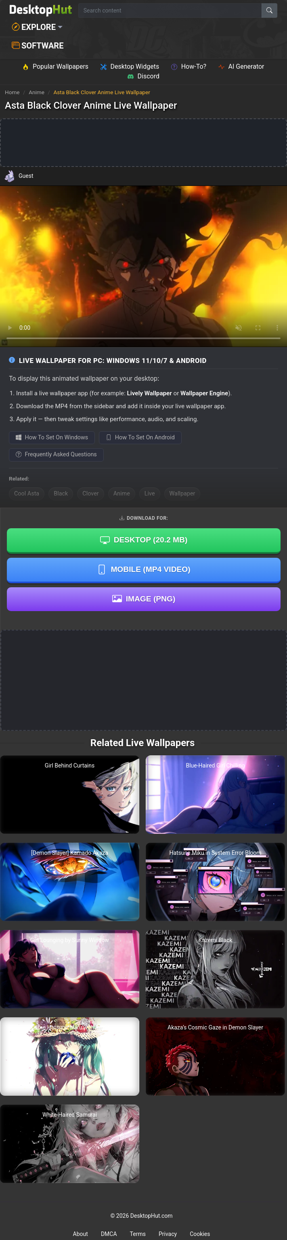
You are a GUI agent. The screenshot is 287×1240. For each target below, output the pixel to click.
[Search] (269, 10)
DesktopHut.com (151, 1216)
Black (61, 493)
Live (150, 493)
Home (12, 92)
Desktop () (144, 540)
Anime (37, 92)
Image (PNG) (144, 598)
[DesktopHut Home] (41, 10)
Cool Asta (26, 493)
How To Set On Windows (52, 437)
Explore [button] (34, 27)
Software (37, 46)
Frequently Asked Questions (56, 454)
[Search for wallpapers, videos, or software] (170, 10)
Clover (90, 493)
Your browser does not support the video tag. (143, 266)
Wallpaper (182, 493)
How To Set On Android (140, 437)
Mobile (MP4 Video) (143, 569)
